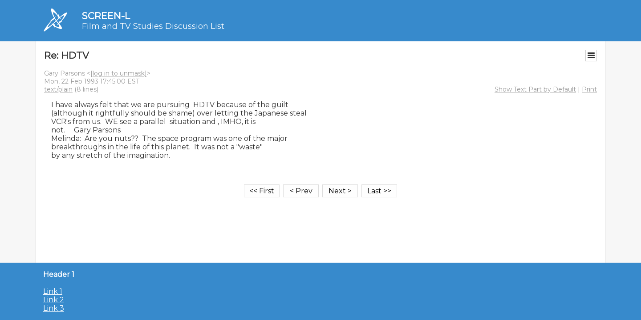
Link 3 (53, 308)
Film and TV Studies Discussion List (153, 26)
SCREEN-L (106, 15)
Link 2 (53, 300)
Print (589, 89)
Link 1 (52, 291)
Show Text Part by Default (535, 89)
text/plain (58, 89)
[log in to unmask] (118, 73)
